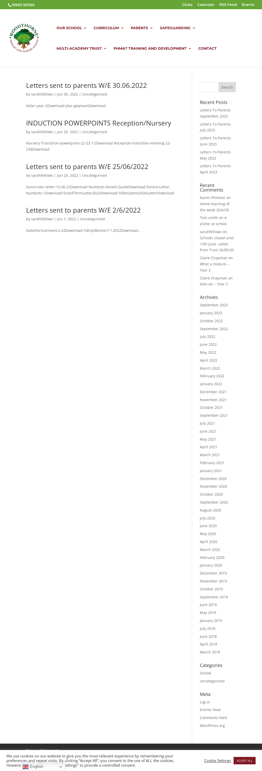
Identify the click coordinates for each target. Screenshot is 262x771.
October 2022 (211, 320)
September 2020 (214, 502)
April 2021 (208, 446)
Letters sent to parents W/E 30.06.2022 (86, 85)
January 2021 (211, 470)
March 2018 (210, 652)
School (205, 673)
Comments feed (213, 717)
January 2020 (211, 565)
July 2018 (207, 628)
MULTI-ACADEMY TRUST (79, 49)
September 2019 (214, 597)
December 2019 (213, 573)
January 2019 (211, 620)
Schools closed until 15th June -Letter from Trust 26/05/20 (217, 244)
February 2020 (212, 557)
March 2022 (210, 368)
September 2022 (214, 328)
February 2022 (212, 375)
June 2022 (208, 344)
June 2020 (208, 525)
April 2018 (208, 644)
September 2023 (214, 305)
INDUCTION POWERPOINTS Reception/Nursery (98, 123)
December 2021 (213, 391)
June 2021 (208, 431)
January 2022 (211, 383)
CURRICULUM (106, 28)
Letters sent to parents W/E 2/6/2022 (83, 210)
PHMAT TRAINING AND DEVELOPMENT (150, 49)
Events (248, 5)
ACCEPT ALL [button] (245, 761)
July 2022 (207, 336)
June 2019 (208, 604)
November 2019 (213, 581)
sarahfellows (42, 94)
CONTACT (207, 49)
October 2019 (211, 589)
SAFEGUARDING (175, 28)
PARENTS (139, 28)
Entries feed (210, 709)
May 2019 (208, 612)
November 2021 (213, 399)
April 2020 (208, 541)
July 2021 (207, 423)
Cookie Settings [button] (217, 760)
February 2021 (212, 462)
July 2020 (207, 518)
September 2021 (214, 415)
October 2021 (211, 407)
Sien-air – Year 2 (214, 284)
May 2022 (208, 352)
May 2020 (208, 533)
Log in (205, 702)
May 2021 (208, 439)
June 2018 (208, 636)
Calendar (205, 5)
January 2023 (211, 312)
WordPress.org (212, 725)
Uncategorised (94, 94)
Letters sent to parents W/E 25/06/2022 (87, 166)
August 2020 (210, 510)
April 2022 (208, 360)
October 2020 (211, 494)
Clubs (187, 5)
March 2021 (210, 454)
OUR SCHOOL (69, 28)
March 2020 (210, 549)
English (33, 767)
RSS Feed (228, 5)
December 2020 (213, 478)
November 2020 (213, 486)
